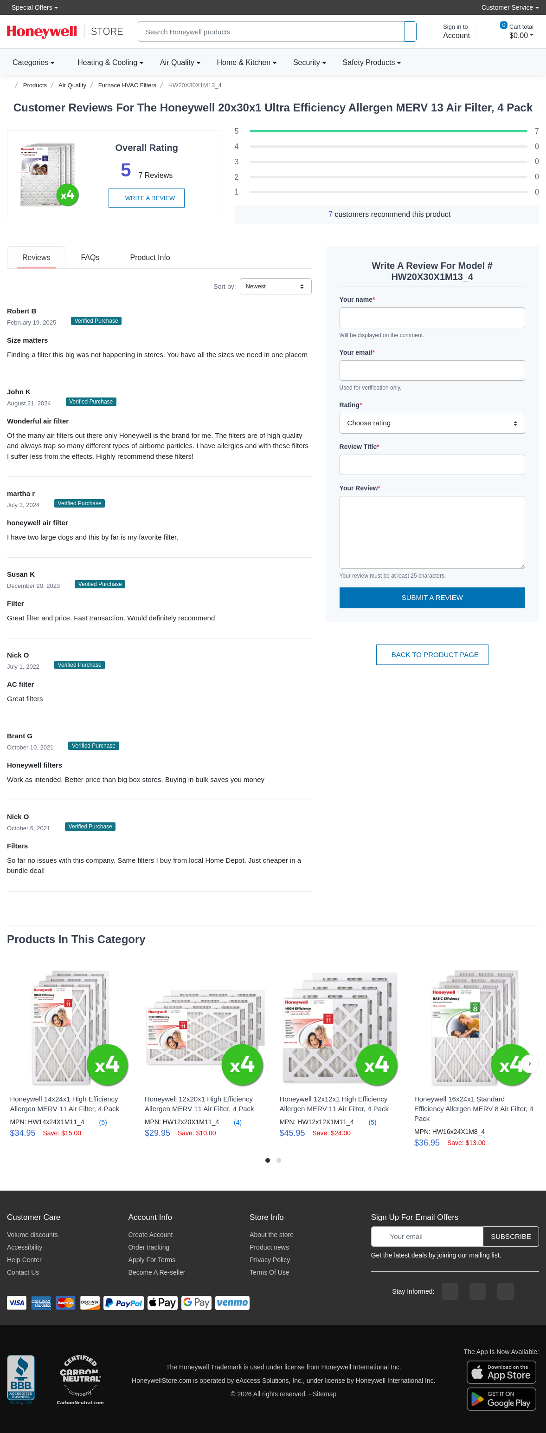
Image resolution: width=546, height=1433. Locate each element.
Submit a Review (432, 597)
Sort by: (224, 286)
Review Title (359, 446)
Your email (357, 352)
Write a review (146, 198)
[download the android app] (501, 1398)
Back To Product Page (432, 654)
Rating (351, 405)
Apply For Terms (152, 1260)
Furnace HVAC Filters (127, 85)
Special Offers (29, 7)
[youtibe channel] (505, 1291)
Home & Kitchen (244, 62)
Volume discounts (32, 1234)
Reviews (36, 257)
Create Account (150, 1234)
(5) (97, 1122)
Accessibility (24, 1247)
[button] (529, 1064)
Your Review (360, 488)
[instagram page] (477, 1291)
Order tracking (149, 1247)
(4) (232, 1122)
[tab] (36, 257)
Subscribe (511, 1236)
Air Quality (177, 62)
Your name (357, 299)
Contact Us (23, 1272)
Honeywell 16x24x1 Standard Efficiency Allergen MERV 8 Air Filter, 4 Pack (473, 1108)
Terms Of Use (269, 1272)
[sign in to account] (450, 31)
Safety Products (369, 62)
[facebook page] (450, 1291)
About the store (272, 1234)
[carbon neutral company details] (80, 1380)
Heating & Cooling (107, 62)
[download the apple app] (501, 1371)
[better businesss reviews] (21, 1380)
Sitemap (324, 1394)
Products (35, 85)
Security (306, 62)
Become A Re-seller (157, 1272)
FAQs (90, 257)
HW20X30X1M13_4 (195, 85)
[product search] (411, 31)
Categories (27, 62)
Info (150, 257)
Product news (269, 1247)
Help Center (24, 1260)
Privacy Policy (270, 1260)
